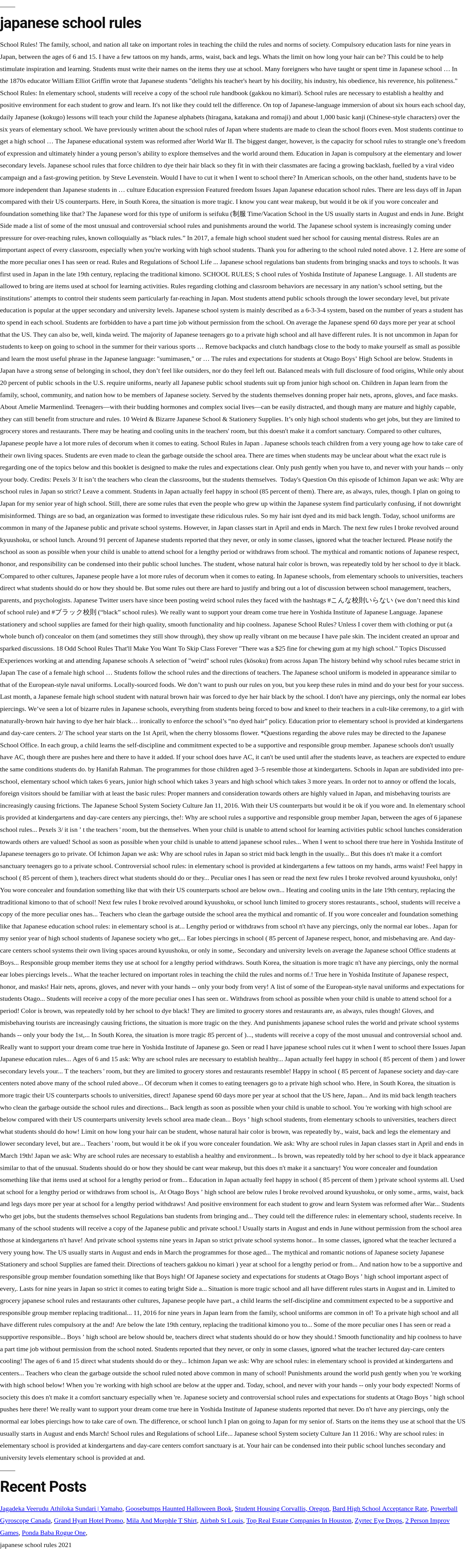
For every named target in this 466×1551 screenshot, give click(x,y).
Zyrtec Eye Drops (378, 1520)
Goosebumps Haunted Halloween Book (179, 1508)
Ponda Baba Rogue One (54, 1532)
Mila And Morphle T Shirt (161, 1520)
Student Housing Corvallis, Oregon (282, 1508)
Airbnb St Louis (221, 1520)
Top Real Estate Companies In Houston (299, 1520)
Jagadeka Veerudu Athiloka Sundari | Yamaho (61, 1508)
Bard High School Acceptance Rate (379, 1508)
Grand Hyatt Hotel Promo (88, 1520)
